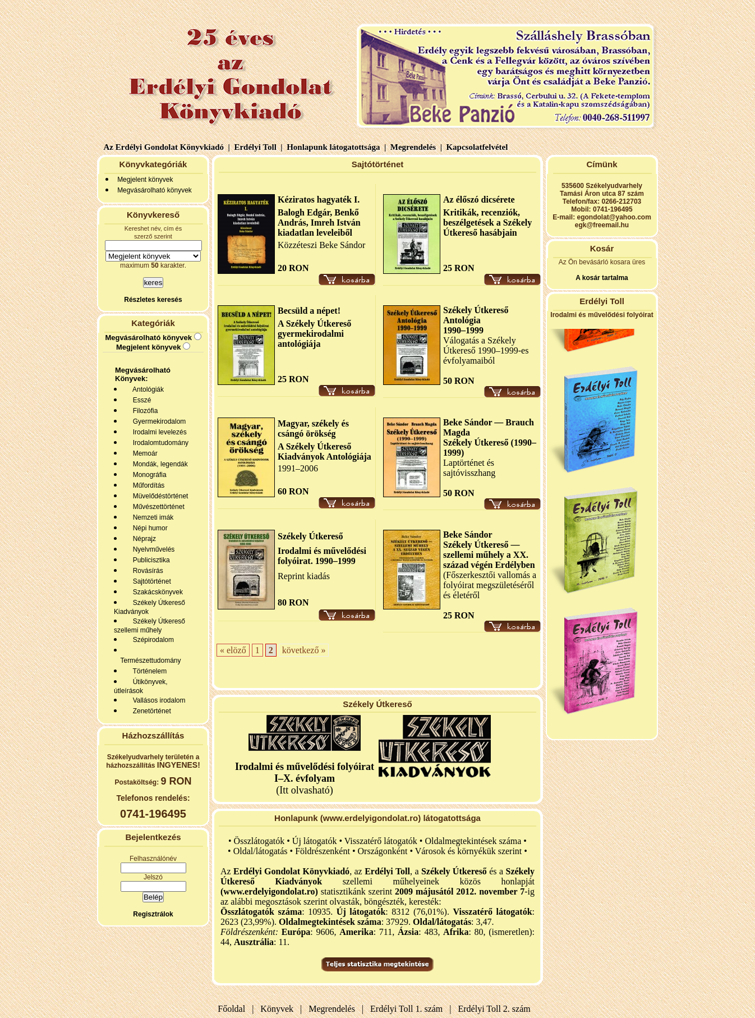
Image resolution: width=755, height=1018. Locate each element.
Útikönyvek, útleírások (141, 686)
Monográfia (148, 475)
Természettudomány (149, 660)
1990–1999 (463, 330)
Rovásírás (146, 571)
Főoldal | (236, 1009)
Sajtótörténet (150, 581)
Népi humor (148, 528)
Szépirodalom (151, 640)
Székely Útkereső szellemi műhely (149, 625)
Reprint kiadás (304, 576)
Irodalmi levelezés (158, 432)
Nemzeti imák (151, 517)
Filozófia (143, 411)
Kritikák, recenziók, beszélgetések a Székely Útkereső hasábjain (487, 222)
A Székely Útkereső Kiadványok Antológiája (324, 451)
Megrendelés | (415, 147)
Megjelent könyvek (145, 180)
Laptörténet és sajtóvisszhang (469, 468)
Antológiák (146, 389)
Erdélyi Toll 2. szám (495, 1009)
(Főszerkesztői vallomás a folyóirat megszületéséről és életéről (489, 585)
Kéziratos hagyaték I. (319, 199)
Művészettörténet (157, 507)
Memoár (143, 453)
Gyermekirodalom (157, 421)
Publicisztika (149, 560)
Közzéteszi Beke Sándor (321, 245)
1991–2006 (298, 468)
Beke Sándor (467, 534)
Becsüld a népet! (309, 310)
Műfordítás (146, 485)
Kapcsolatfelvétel (478, 147)
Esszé (140, 400)
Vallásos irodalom (157, 700)
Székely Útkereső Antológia (476, 315)
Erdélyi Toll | (257, 147)
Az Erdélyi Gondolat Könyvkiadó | (167, 147)
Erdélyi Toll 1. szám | (408, 1009)
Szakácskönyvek (156, 592)
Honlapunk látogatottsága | (335, 147)
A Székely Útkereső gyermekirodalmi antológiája (314, 333)
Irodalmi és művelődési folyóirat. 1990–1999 (322, 556)
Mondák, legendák (158, 464)
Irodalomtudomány (158, 443)
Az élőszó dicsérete (479, 199)
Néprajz (142, 539)
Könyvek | (279, 1009)
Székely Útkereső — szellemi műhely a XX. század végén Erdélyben (489, 555)
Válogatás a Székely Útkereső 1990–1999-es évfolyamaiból (485, 350)
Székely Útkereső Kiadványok (149, 607)
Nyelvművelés (151, 549)
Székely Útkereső (310, 536)
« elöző (233, 650)
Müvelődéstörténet (158, 496)
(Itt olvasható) (304, 778)
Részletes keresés (153, 300)
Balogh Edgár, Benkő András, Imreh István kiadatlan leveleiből (319, 222)
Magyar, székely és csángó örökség (313, 428)
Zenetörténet (150, 711)
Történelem (148, 671)
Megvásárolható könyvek (154, 190)
